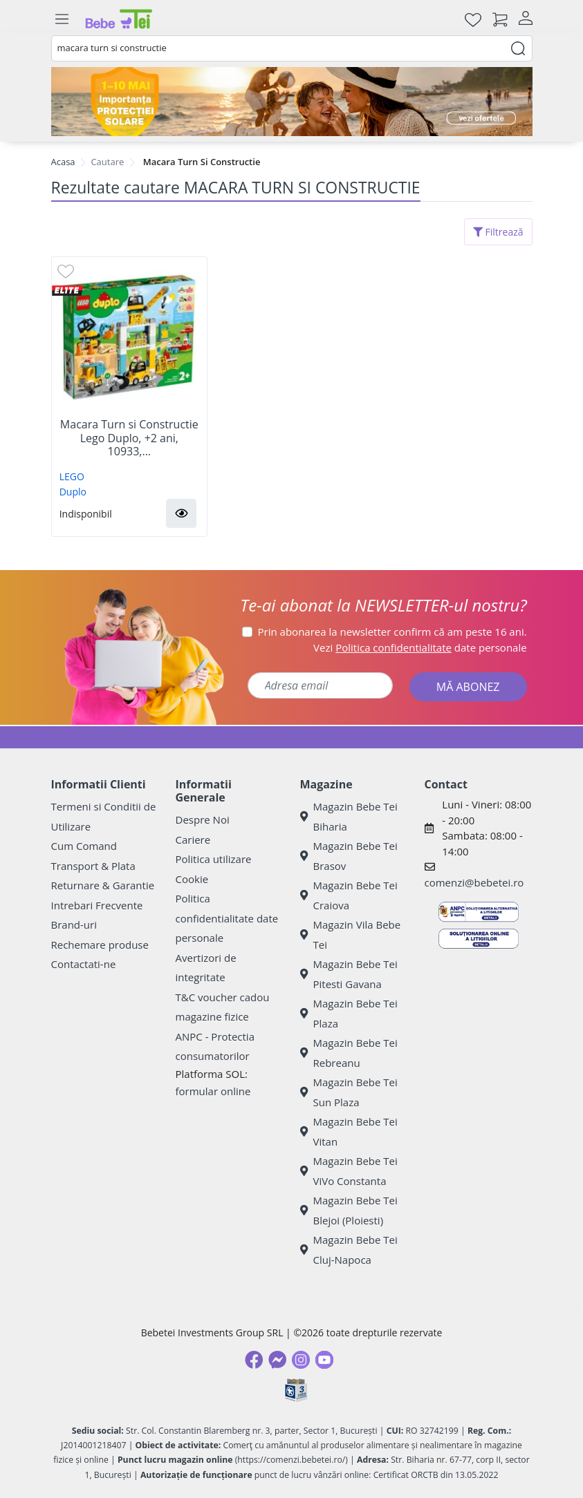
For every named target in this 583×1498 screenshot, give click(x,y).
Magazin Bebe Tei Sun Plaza (349, 1092)
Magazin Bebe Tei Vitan (349, 1131)
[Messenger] (277, 1360)
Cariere (193, 839)
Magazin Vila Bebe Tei (350, 934)
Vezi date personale (420, 647)
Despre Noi (203, 819)
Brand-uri (74, 924)
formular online (213, 1091)
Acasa (63, 161)
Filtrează (498, 231)
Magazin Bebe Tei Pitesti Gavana (349, 974)
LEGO (71, 476)
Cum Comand (84, 846)
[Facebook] (254, 1360)
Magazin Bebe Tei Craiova (349, 895)
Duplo (72, 491)
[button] (181, 513)
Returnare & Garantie (103, 885)
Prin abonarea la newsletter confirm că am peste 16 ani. (392, 631)
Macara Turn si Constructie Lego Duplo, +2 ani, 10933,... (129, 438)
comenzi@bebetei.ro (474, 882)
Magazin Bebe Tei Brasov (349, 856)
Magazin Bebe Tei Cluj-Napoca (349, 1250)
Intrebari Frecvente (97, 905)
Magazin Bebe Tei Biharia (349, 816)
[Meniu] (62, 19)
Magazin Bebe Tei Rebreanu (349, 1053)
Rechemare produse (100, 944)
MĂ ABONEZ (468, 686)
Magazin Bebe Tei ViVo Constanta (349, 1171)
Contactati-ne (83, 964)
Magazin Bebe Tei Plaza (349, 1013)
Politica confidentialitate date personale (227, 918)
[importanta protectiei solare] (292, 101)
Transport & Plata (93, 866)
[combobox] (292, 48)
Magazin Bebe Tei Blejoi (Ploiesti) (349, 1210)
